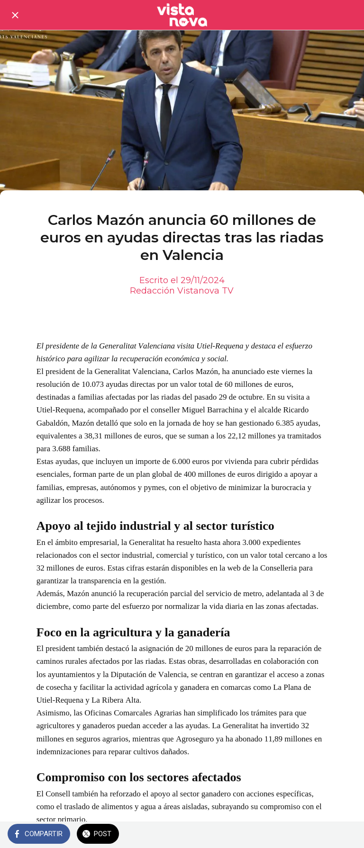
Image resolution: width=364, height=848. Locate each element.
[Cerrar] (15, 15)
